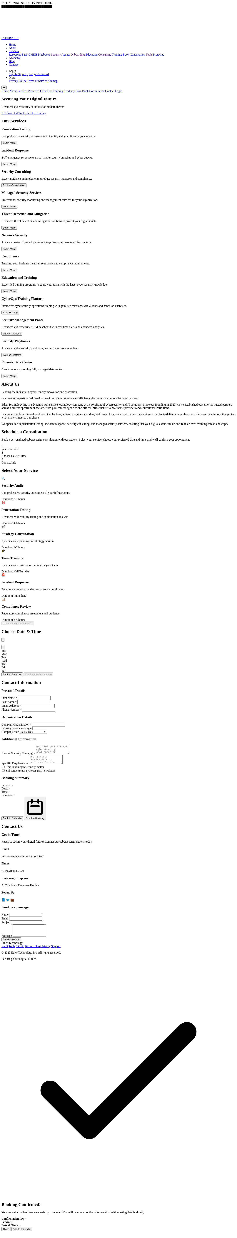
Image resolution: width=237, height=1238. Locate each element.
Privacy (45, 951)
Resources (15, 54)
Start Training (10, 312)
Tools (149, 54)
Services (14, 51)
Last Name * (9, 701)
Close (6, 1234)
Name (5, 917)
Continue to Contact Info (38, 674)
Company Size (10, 731)
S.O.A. (20, 951)
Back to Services (12, 674)
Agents (65, 54)
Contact (13, 64)
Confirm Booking (35, 812)
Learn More (9, 142)
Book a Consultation (14, 185)
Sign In (13, 74)
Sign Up (23, 74)
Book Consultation (134, 54)
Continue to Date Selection (17, 623)
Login (118, 91)
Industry (6, 728)
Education (92, 54)
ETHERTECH (10, 38)
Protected (158, 54)
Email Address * (11, 705)
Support (56, 951)
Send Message (11, 945)
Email (5, 921)
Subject (5, 925)
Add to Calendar (22, 1234)
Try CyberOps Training (32, 113)
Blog (12, 61)
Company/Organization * (16, 724)
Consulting (104, 54)
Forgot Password (39, 74)
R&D (4, 951)
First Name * (9, 697)
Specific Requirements (14, 766)
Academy (14, 57)
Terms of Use (33, 951)
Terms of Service (37, 80)
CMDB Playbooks (39, 54)
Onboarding (78, 54)
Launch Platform (12, 333)
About (12, 47)
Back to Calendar (12, 821)
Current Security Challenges (18, 754)
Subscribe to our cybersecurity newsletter (28, 774)
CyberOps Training (51, 91)
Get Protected (9, 113)
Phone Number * (11, 709)
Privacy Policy (17, 80)
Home (12, 44)
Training (117, 54)
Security (56, 54)
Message (6, 941)
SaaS (25, 54)
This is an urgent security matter (23, 770)
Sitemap (53, 80)
